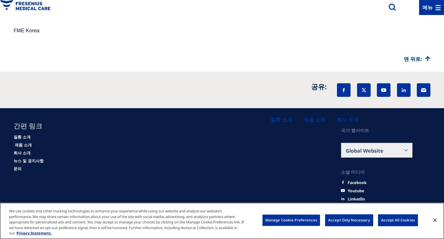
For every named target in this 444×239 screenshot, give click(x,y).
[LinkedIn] (404, 90)
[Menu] (431, 7)
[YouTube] (383, 90)
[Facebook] (344, 90)
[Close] (435, 220)
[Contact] (18, 168)
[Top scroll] (417, 59)
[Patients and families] (281, 119)
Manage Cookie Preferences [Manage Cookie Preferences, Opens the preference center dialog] (291, 220)
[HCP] (23, 145)
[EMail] (423, 90)
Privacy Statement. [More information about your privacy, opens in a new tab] (34, 233)
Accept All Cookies (398, 220)
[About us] (347, 119)
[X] (364, 90)
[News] (29, 160)
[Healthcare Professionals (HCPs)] (314, 119)
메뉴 (427, 7)
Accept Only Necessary (349, 220)
